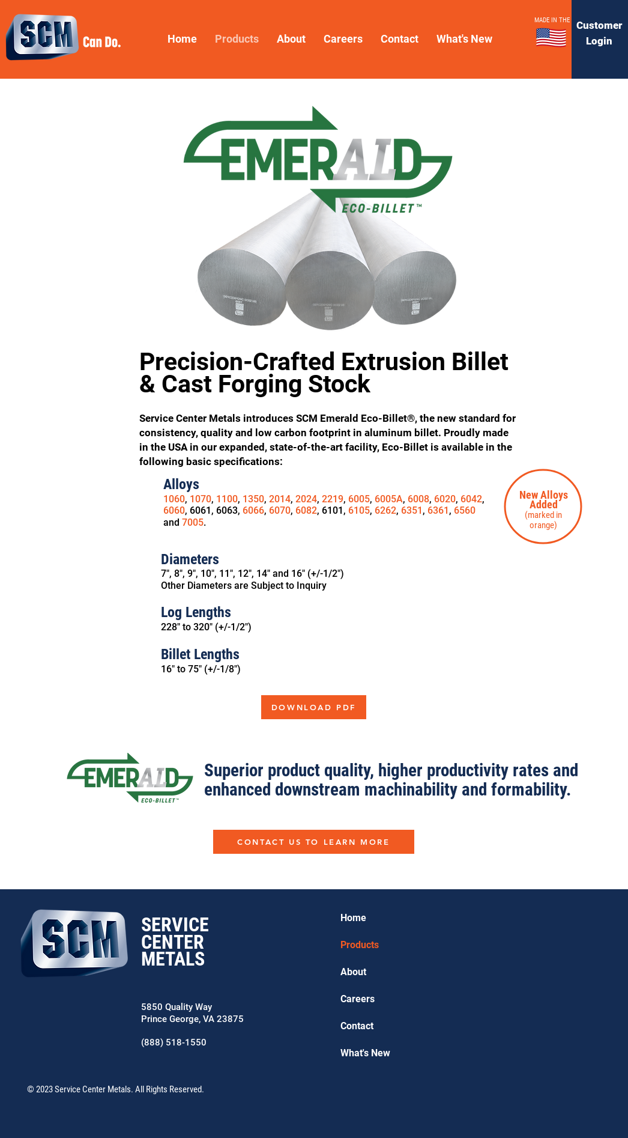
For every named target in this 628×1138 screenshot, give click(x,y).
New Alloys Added (543, 499)
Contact (356, 1026)
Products (359, 945)
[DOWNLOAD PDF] (313, 707)
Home (353, 917)
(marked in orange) (543, 520)
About (353, 972)
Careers (357, 999)
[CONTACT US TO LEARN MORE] (313, 842)
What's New (365, 1053)
